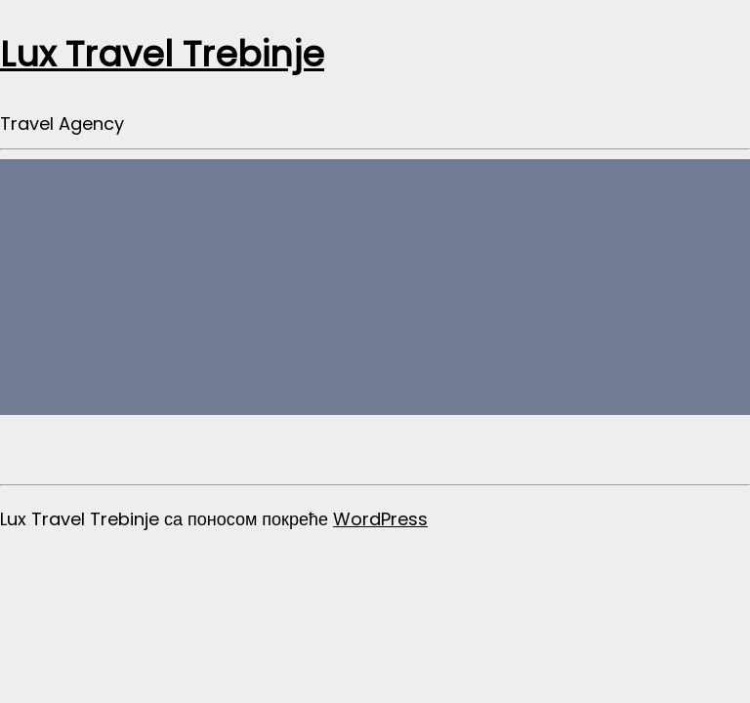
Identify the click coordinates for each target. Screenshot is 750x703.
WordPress (380, 519)
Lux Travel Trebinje (162, 54)
